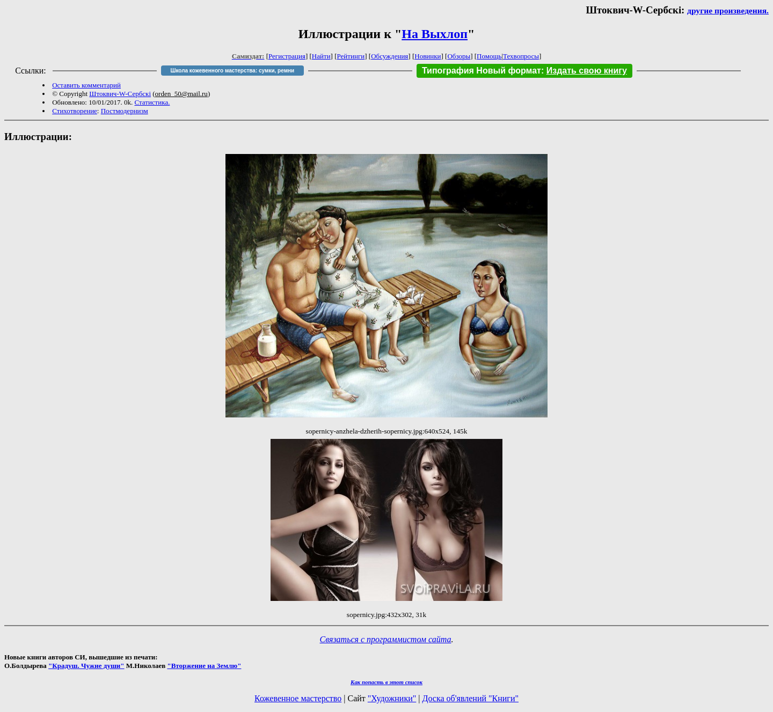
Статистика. (152, 102)
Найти (321, 56)
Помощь (489, 56)
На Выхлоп (435, 34)
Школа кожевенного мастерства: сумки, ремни (232, 71)
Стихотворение (74, 111)
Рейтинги (351, 56)
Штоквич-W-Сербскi (120, 94)
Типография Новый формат (481, 70)
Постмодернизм (124, 111)
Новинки (427, 56)
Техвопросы (521, 56)
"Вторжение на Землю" (204, 666)
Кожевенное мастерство (297, 698)
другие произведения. (728, 10)
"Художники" (392, 698)
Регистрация (286, 56)
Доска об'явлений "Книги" (470, 698)
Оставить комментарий (86, 85)
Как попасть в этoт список (386, 682)
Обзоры (458, 56)
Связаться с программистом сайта (385, 639)
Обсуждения (389, 56)
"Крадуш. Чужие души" (86, 666)
